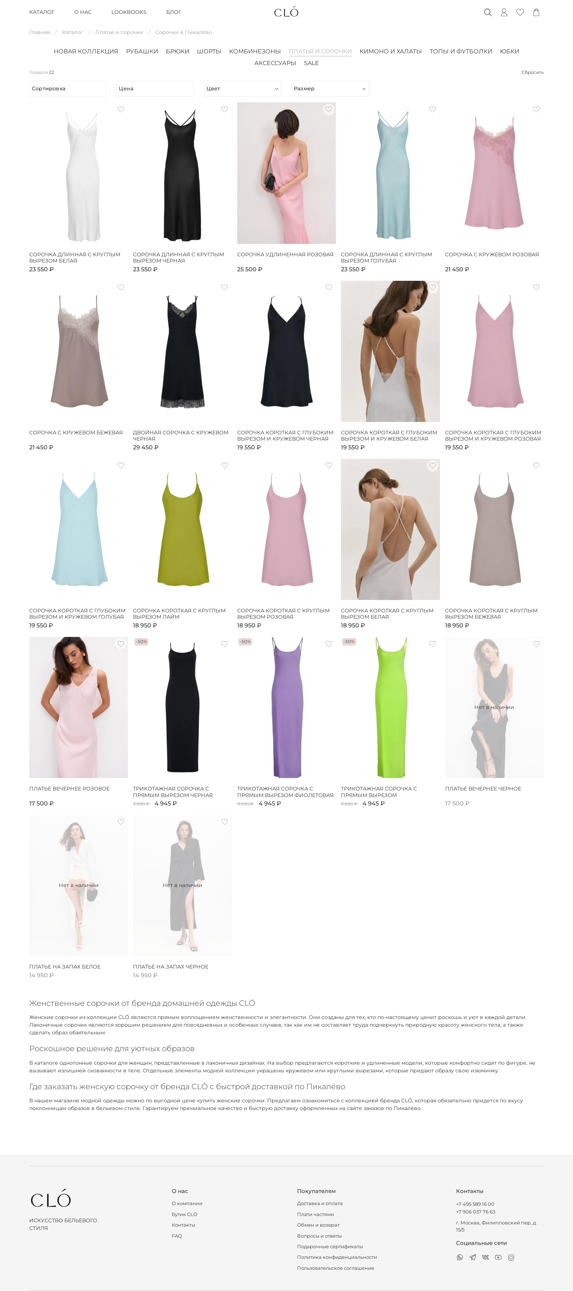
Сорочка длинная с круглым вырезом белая (74, 258)
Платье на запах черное (170, 967)
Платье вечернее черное (483, 789)
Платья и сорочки (119, 32)
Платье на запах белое (64, 967)
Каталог (72, 32)
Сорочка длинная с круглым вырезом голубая (386, 258)
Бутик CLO (184, 1214)
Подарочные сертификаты (330, 1246)
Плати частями (315, 1214)
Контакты (183, 1225)
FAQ (177, 1236)
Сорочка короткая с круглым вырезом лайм (179, 614)
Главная (39, 32)
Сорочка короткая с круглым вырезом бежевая (491, 614)
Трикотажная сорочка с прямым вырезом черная (173, 792)
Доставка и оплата (320, 1203)
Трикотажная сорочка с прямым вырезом (379, 792)
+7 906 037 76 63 (475, 1212)
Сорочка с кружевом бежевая (76, 433)
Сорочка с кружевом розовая (492, 255)
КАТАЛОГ (41, 12)
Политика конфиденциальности (337, 1257)
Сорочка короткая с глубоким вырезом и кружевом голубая (77, 614)
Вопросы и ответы (319, 1236)
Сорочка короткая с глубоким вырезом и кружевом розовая (493, 436)
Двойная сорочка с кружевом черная (180, 436)
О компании (187, 1203)
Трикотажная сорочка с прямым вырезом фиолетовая (285, 792)
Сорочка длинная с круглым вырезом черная (178, 258)
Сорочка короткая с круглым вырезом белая (387, 614)
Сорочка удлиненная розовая (285, 255)
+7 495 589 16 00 (475, 1204)
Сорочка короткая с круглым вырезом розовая (283, 614)
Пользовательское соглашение (335, 1268)
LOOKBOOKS (129, 12)
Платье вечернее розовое (69, 789)
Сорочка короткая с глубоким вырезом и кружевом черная (285, 436)
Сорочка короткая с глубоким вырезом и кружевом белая (389, 436)
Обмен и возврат (318, 1225)
